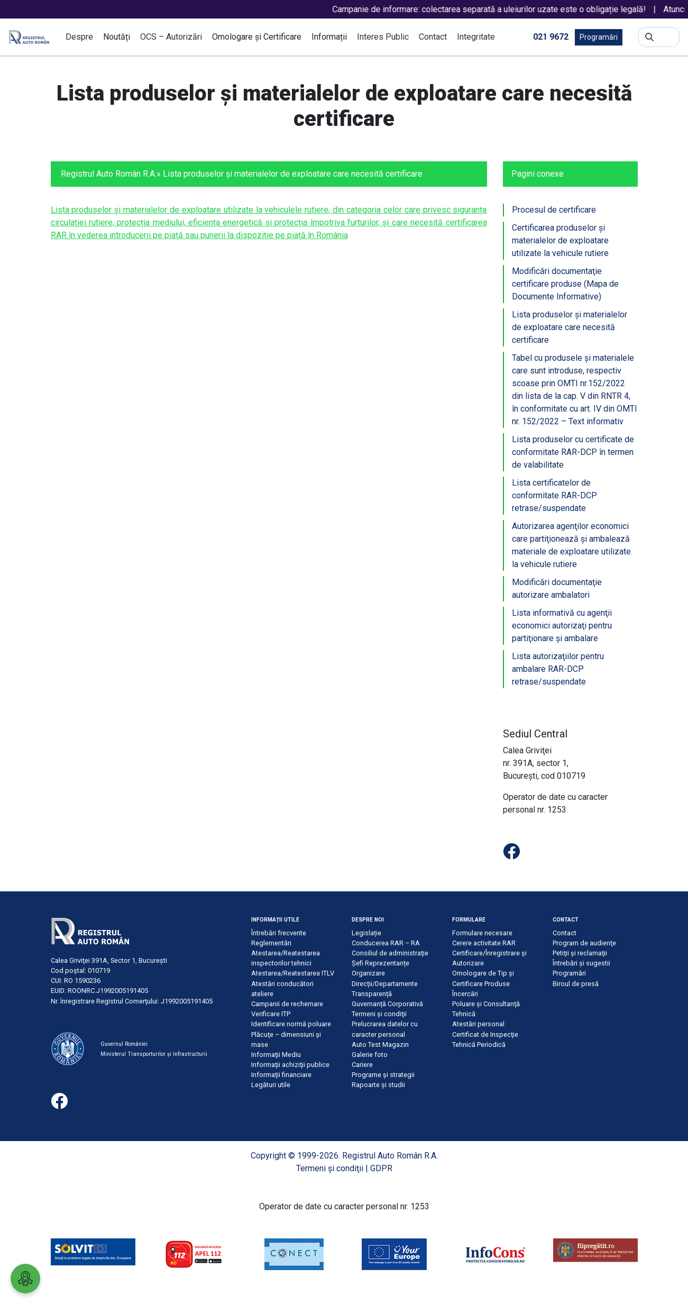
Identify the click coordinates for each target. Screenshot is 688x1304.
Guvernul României (124, 1044)
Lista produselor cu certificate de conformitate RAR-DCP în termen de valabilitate (573, 452)
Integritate (476, 37)
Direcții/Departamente (385, 984)
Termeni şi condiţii (379, 1014)
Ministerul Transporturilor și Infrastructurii (153, 1054)
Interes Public (383, 37)
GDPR (381, 1168)
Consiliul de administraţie (390, 953)
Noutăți (116, 37)
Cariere (362, 1065)
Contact (433, 37)
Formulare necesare (482, 933)
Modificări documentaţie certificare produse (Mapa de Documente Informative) (565, 284)
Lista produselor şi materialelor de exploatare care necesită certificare (569, 327)
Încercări (465, 994)
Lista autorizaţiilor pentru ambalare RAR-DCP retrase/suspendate (558, 669)
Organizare (368, 973)
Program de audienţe (584, 943)
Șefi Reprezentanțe (380, 963)
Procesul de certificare (554, 210)
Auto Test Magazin (380, 1044)
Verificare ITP (270, 1014)
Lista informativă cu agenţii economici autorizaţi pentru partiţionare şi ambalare (562, 625)
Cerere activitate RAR (484, 943)
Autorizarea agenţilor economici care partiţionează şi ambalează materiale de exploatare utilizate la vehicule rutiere (571, 545)
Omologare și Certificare (256, 37)
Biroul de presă (576, 984)
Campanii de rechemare (287, 1004)
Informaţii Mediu (276, 1055)
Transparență (372, 994)
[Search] (667, 37)
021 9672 (550, 36)
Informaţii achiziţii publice (290, 1065)
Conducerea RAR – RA (386, 943)
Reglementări (271, 943)
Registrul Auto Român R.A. (109, 174)
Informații (329, 37)
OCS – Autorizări (171, 37)
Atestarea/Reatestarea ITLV (292, 973)
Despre (79, 37)
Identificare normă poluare (291, 1024)
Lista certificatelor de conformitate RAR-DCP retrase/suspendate (554, 495)
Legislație (366, 933)
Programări (599, 37)
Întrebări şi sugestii (581, 963)
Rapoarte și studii (378, 1085)
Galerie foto (370, 1055)
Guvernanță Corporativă (387, 1004)
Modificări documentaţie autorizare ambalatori (557, 588)
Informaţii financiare (281, 1075)
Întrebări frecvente (278, 933)
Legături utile (270, 1085)
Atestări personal (478, 1024)
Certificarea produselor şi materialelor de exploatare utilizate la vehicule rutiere (560, 240)
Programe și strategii (383, 1075)
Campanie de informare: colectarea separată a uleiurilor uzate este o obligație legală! (500, 9)
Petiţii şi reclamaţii (580, 953)
